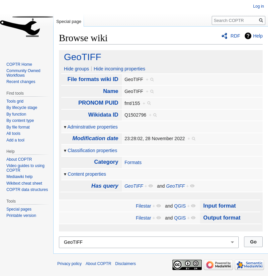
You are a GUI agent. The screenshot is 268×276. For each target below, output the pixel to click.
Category (106, 162)
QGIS (180, 206)
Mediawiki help (19, 176)
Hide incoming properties (119, 68)
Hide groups (76, 68)
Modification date (95, 138)
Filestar (143, 206)
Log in (258, 6)
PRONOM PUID (98, 103)
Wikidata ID (103, 115)
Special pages (18, 209)
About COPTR (19, 159)
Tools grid (14, 101)
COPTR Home (19, 64)
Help (258, 36)
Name (111, 91)
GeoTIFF (82, 57)
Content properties (87, 174)
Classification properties (92, 150)
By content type (20, 120)
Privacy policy (69, 263)
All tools (13, 133)
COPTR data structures (27, 189)
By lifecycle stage (21, 107)
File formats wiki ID (92, 79)
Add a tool (15, 140)
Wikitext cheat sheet (24, 183)
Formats (133, 162)
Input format (219, 206)
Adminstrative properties (93, 127)
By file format (18, 127)
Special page (68, 21)
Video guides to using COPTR (25, 168)
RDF (235, 36)
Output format (222, 218)
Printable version (21, 215)
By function (16, 114)
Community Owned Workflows (23, 73)
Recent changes (20, 81)
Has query (104, 186)
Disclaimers (125, 263)
